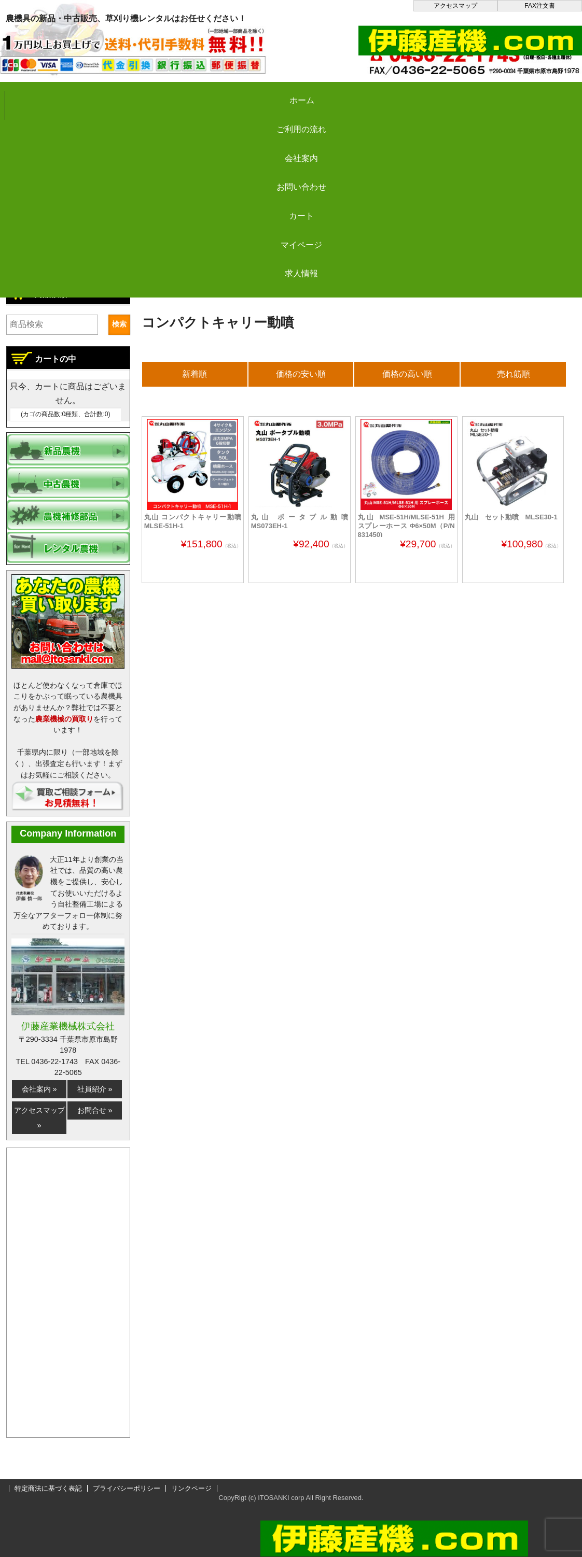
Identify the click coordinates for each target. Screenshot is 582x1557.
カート (421, 94)
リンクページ (191, 1488)
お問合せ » (95, 1110)
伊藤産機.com (170, 291)
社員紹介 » (95, 1089)
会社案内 (234, 94)
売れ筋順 (513, 374)
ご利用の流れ (140, 94)
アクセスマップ (455, 5)
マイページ (514, 94)
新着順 (194, 374)
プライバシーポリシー (126, 1488)
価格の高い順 (407, 374)
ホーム (46, 94)
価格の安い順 (301, 374)
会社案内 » (39, 1089)
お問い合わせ (327, 94)
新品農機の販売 (240, 291)
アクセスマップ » (39, 1117)
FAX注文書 (539, 5)
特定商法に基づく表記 (48, 1488)
